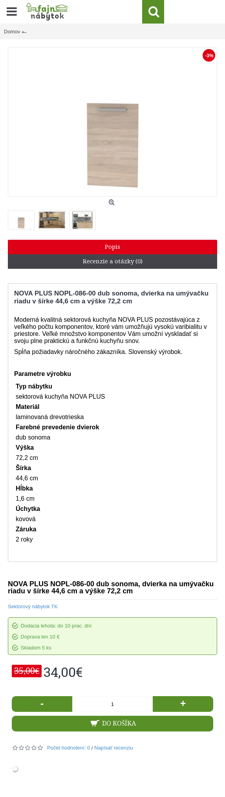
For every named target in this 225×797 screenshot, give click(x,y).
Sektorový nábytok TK (33, 606)
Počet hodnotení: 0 (68, 748)
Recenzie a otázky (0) (113, 261)
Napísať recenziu (113, 748)
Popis (112, 246)
